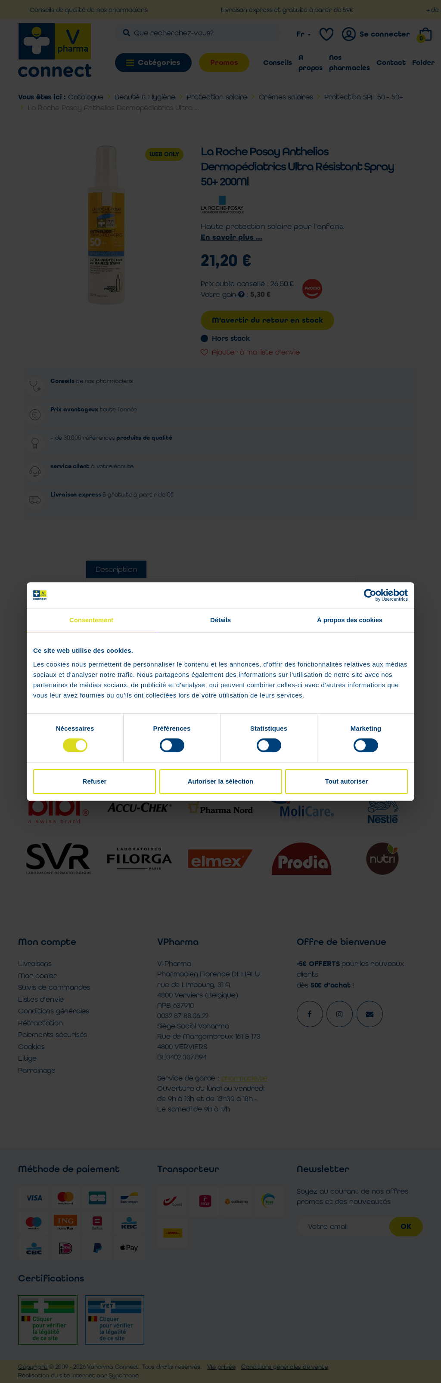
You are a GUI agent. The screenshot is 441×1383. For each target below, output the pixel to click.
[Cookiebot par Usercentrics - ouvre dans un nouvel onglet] (370, 595)
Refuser (95, 781)
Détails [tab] (220, 620)
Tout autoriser (346, 781)
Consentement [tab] (91, 620)
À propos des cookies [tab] (349, 620)
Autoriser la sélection (221, 781)
